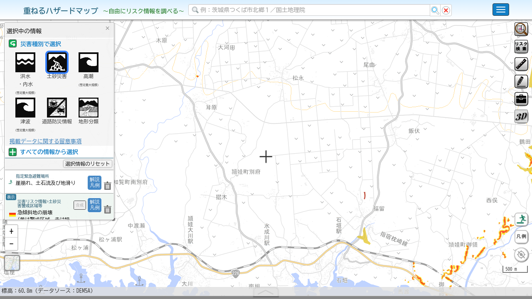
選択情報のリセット (87, 163)
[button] (11, 253)
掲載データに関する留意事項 (45, 141)
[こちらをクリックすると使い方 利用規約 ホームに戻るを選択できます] (501, 9)
